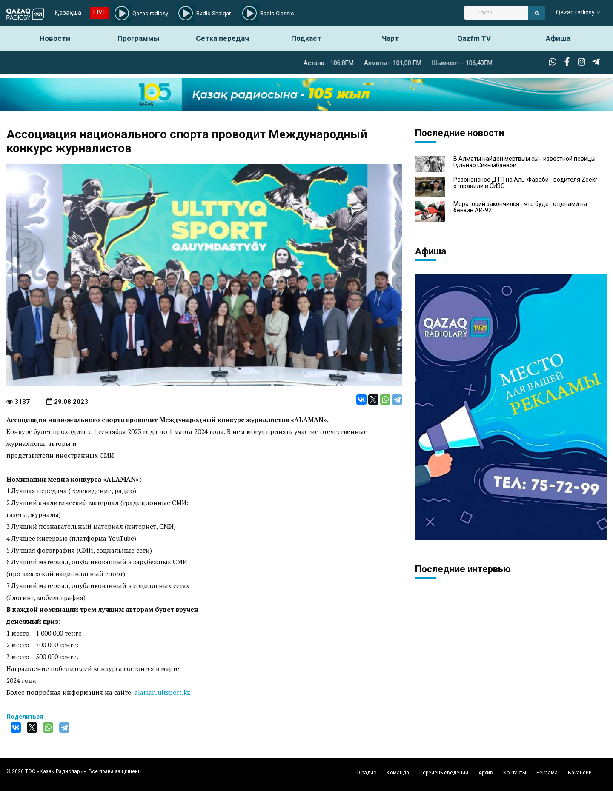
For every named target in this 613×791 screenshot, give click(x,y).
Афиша (558, 38)
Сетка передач (222, 38)
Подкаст (306, 38)
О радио (366, 773)
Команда (398, 773)
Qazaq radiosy (575, 12)
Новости (55, 38)
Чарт (390, 38)
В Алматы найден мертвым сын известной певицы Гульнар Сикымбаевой (524, 162)
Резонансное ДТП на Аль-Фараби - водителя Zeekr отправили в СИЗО (525, 183)
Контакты (514, 773)
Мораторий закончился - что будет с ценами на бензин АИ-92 (520, 207)
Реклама (547, 773)
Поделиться (24, 716)
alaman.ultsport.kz (162, 692)
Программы (138, 38)
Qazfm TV (474, 38)
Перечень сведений (443, 773)
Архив (485, 773)
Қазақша (67, 13)
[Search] (496, 13)
